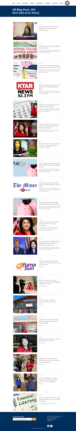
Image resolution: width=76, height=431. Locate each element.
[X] (51, 426)
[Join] (34, 419)
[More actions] (60, 24)
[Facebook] (48, 426)
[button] (25, 3)
